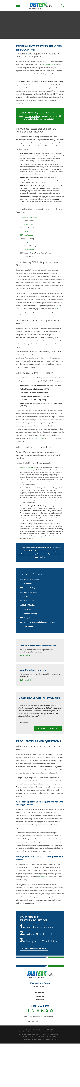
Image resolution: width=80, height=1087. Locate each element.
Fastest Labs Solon (48, 64)
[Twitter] (33, 1010)
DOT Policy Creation (27, 249)
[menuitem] (40, 579)
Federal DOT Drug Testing (29, 217)
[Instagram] (51, 1010)
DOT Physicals (25, 242)
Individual (40, 992)
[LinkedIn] (42, 1010)
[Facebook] (28, 1010)
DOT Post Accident (26, 235)
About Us (25, 656)
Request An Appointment (34, 948)
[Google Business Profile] (37, 1010)
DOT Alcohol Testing (27, 224)
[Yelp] (47, 1010)
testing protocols (38, 438)
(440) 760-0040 (51, 551)
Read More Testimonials (48, 728)
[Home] (40, 5)
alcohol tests (43, 876)
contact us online (32, 116)
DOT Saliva (24, 231)
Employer (40, 996)
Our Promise (26, 680)
